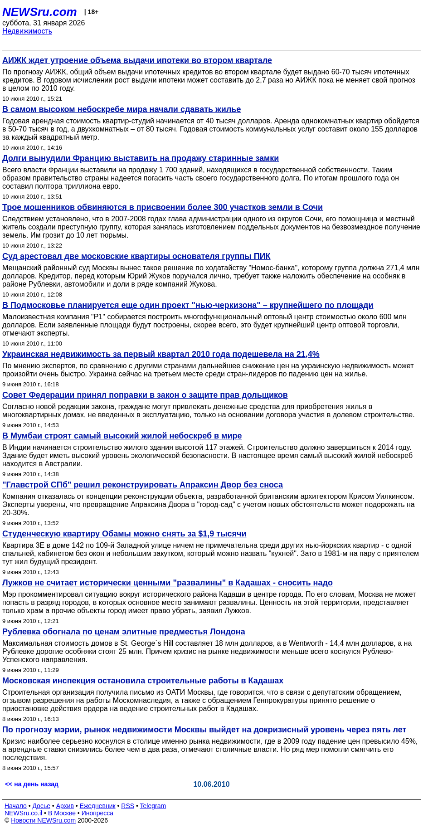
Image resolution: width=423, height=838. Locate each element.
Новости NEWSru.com (43, 820)
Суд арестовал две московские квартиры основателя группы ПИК (136, 256)
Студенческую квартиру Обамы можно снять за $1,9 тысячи (124, 533)
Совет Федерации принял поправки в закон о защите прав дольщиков (145, 395)
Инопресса (98, 813)
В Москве (62, 813)
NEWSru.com (39, 12)
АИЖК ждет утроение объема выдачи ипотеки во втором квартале (137, 60)
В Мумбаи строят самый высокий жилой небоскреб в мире (122, 435)
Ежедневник (98, 805)
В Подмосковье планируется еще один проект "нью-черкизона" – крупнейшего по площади (188, 305)
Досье (41, 805)
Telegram (153, 805)
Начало (16, 805)
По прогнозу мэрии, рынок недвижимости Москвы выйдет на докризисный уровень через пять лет (204, 729)
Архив (65, 805)
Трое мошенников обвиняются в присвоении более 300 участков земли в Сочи (162, 207)
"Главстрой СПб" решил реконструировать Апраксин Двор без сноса (142, 484)
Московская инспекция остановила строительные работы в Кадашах (142, 680)
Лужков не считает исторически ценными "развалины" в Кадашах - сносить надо (167, 582)
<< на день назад (31, 784)
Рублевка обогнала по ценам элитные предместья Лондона (123, 631)
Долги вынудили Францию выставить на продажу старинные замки (140, 158)
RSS (127, 805)
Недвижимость (27, 31)
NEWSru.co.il (23, 813)
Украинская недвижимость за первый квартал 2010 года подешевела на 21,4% (161, 354)
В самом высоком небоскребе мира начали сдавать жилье (121, 109)
